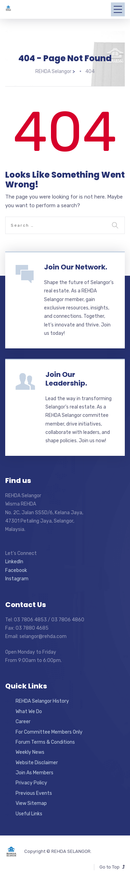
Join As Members (34, 772)
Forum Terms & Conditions (45, 741)
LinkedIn (14, 561)
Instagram (16, 578)
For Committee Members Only (49, 731)
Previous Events (34, 793)
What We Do (29, 711)
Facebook (16, 570)
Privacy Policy (31, 782)
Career (23, 721)
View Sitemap (31, 803)
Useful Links (29, 813)
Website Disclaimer (37, 762)
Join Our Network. (75, 266)
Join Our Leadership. (66, 378)
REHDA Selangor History (42, 701)
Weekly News (30, 752)
